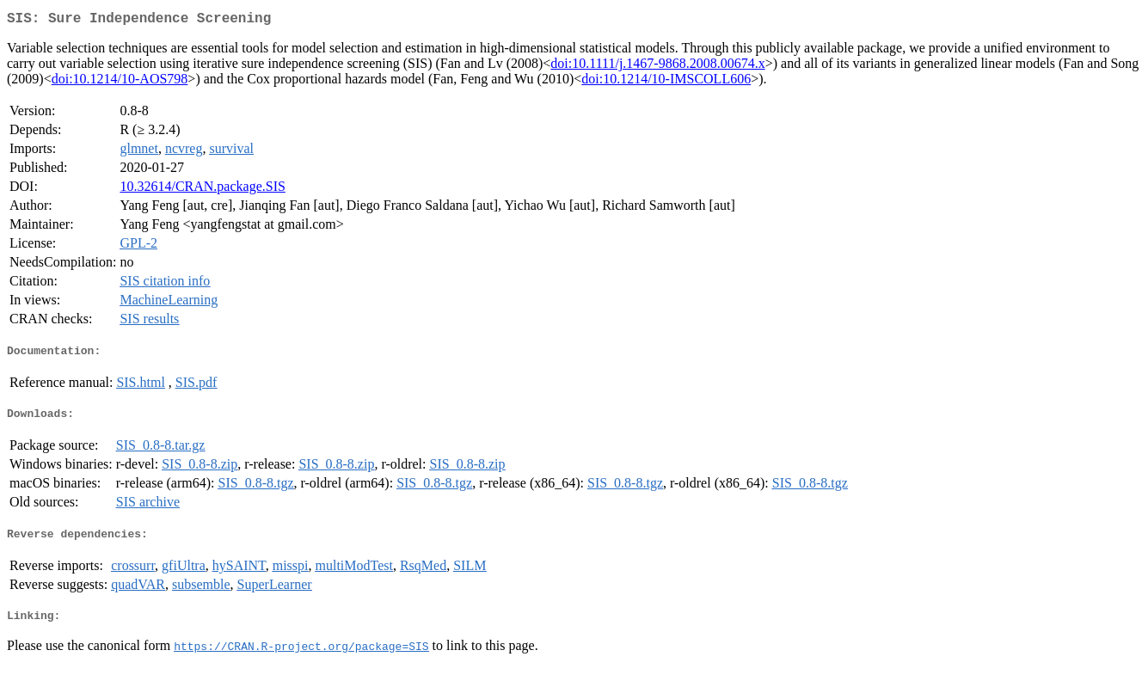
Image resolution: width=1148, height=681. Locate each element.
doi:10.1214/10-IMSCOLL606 (666, 82)
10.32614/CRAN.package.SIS (202, 189)
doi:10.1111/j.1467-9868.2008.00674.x (657, 66)
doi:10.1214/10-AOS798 (120, 82)
